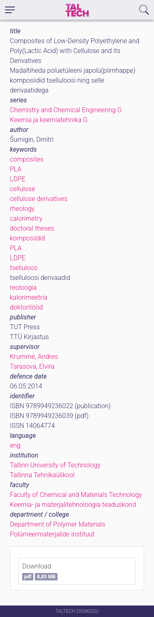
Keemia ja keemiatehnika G (48, 120)
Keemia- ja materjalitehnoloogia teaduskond (73, 504)
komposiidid (27, 238)
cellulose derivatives (38, 199)
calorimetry (26, 218)
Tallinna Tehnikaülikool (42, 475)
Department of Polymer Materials (57, 524)
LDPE (17, 179)
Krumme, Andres (34, 356)
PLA (15, 169)
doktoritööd (26, 307)
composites (27, 159)
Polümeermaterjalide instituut (52, 534)
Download (39, 571)
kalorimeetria (28, 297)
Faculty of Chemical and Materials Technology (76, 495)
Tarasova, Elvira (32, 366)
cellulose (22, 189)
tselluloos (23, 268)
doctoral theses (32, 228)
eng (15, 445)
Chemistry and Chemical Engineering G (66, 110)
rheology (22, 209)
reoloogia (23, 287)
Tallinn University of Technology (55, 465)
